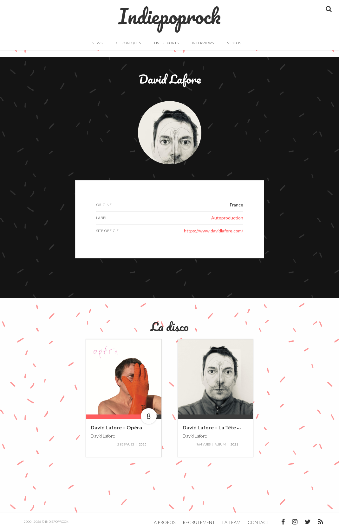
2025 (143, 444)
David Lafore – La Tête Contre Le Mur (227, 428)
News (97, 43)
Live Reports (166, 43)
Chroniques (128, 43)
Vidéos (234, 43)
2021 (234, 444)
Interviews (203, 43)
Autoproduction (227, 217)
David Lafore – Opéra (116, 428)
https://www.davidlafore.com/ (213, 230)
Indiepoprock (169, 13)
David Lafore (103, 436)
